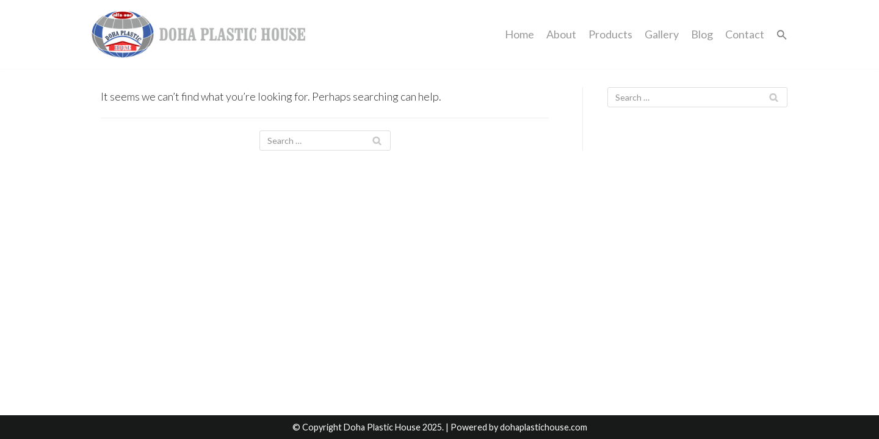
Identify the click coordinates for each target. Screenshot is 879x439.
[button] (781, 34)
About (561, 34)
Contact (744, 34)
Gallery (662, 34)
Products (610, 34)
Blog (702, 34)
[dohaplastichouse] (198, 34)
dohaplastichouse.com (543, 427)
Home (519, 34)
